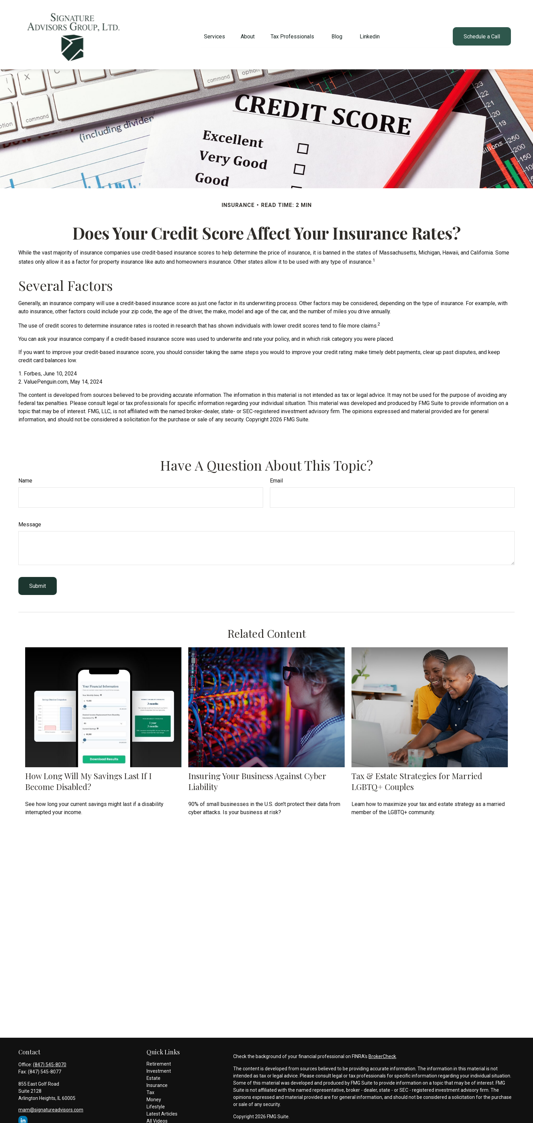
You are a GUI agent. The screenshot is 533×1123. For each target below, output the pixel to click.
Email (276, 477)
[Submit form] (37, 583)
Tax (150, 1089)
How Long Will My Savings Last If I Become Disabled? (88, 778)
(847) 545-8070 (49, 1061)
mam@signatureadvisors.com (50, 1106)
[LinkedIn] (23, 1117)
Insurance (157, 1082)
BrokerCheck (382, 1053)
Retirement (159, 1060)
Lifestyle (156, 1103)
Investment (159, 1067)
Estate (153, 1074)
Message (29, 521)
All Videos (157, 1117)
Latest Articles (162, 1110)
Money (154, 1096)
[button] (214, 33)
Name (25, 477)
